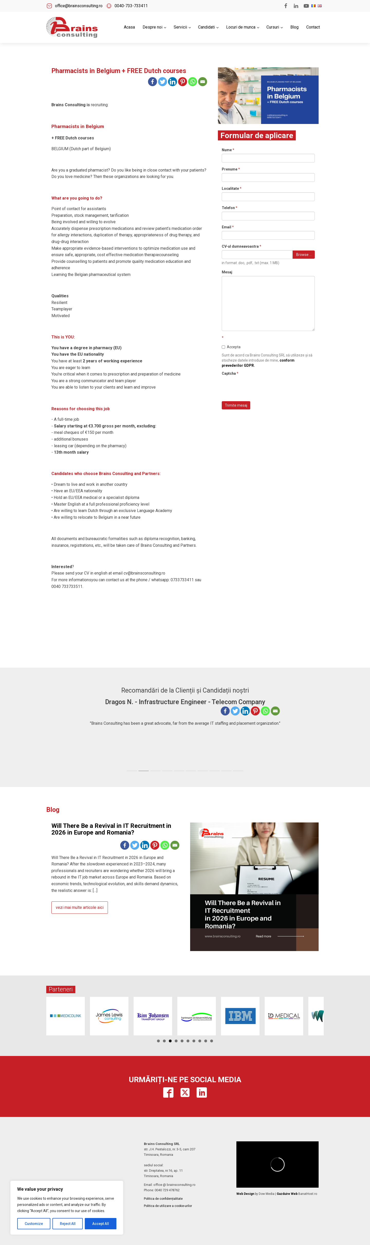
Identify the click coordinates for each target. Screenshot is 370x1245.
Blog (294, 27)
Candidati (206, 27)
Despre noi (152, 27)
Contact (313, 27)
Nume (228, 150)
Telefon (229, 208)
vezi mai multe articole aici (80, 907)
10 (211, 1041)
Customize (34, 1224)
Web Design (245, 1194)
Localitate (232, 188)
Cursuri (272, 27)
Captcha (230, 373)
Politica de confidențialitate (163, 1199)
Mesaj (227, 272)
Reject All (68, 1224)
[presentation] (261, 387)
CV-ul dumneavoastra (241, 246)
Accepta (231, 347)
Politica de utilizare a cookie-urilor (168, 1206)
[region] (66, 1208)
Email (228, 227)
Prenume (231, 169)
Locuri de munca (240, 27)
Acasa (129, 27)
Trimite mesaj (236, 405)
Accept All (100, 1224)
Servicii (180, 27)
